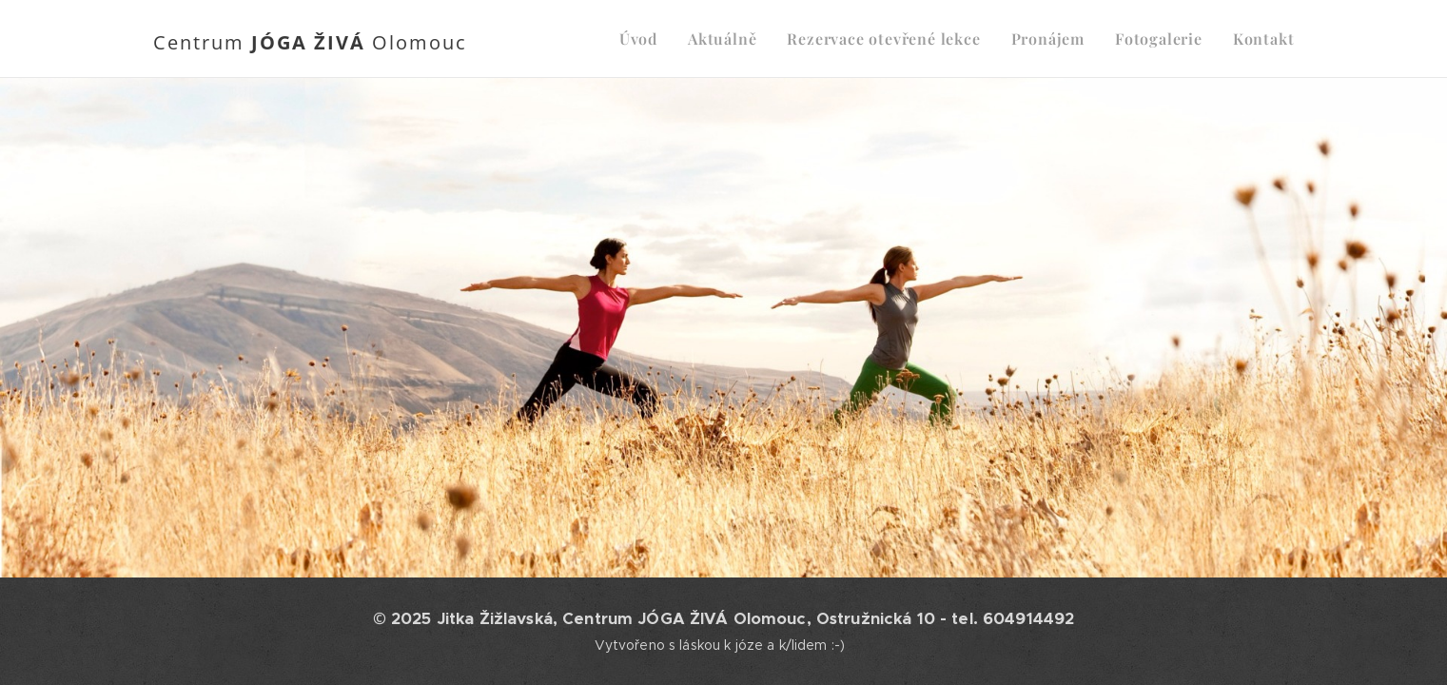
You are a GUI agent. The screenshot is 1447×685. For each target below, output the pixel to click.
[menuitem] (644, 39)
